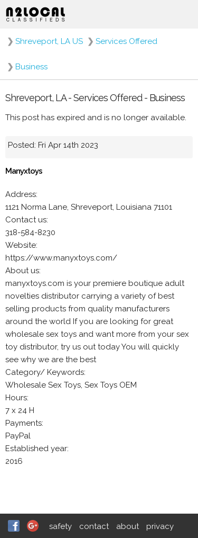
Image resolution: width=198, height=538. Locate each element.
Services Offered (126, 41)
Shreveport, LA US (49, 41)
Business (31, 66)
